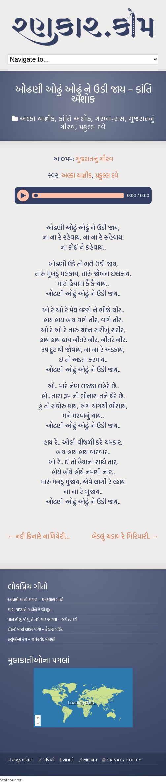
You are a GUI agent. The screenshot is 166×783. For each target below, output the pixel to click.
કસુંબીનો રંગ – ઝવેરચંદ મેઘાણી (31, 639)
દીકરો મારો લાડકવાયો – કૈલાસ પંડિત (36, 629)
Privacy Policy (121, 760)
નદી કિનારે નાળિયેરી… (39, 536)
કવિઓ (46, 760)
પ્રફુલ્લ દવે (92, 127)
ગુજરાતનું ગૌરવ (94, 158)
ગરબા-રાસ (110, 118)
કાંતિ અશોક (75, 118)
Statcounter (10, 780)
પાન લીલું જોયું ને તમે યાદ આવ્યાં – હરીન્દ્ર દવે (42, 619)
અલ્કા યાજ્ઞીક (37, 118)
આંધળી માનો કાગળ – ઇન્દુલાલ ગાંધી (35, 599)
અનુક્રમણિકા (20, 760)
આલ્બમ (88, 760)
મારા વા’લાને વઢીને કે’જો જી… (30, 609)
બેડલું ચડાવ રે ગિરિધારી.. (125, 536)
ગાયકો (66, 760)
